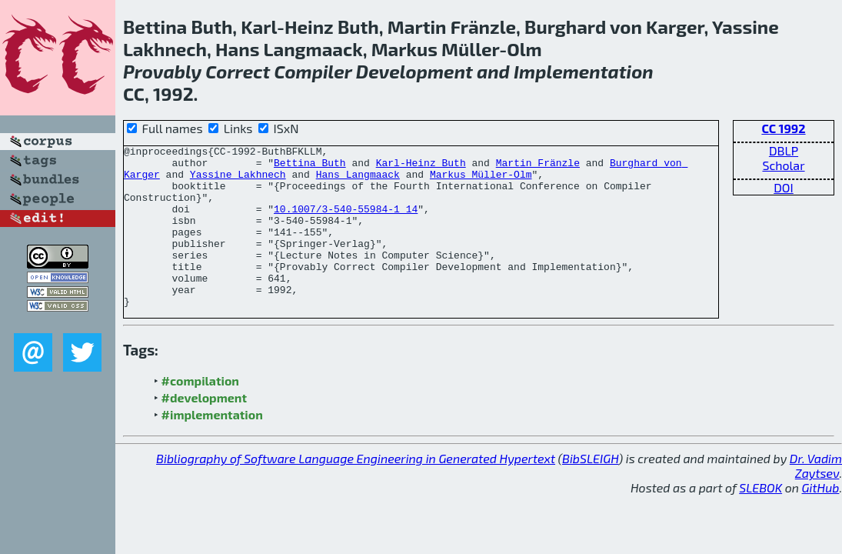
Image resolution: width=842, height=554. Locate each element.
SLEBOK (760, 519)
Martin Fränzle (538, 167)
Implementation (584, 71)
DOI (784, 187)
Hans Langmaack (358, 181)
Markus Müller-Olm (481, 181)
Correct (237, 71)
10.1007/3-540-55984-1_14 (346, 222)
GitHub (821, 519)
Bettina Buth (310, 167)
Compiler (312, 71)
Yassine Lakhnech (238, 181)
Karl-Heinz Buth (421, 167)
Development (414, 71)
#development (204, 429)
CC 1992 (783, 128)
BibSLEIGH (590, 490)
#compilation (200, 412)
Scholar (783, 165)
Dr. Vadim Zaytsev (816, 497)
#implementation (212, 446)
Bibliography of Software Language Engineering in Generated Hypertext (355, 490)
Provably (162, 71)
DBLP (783, 150)
